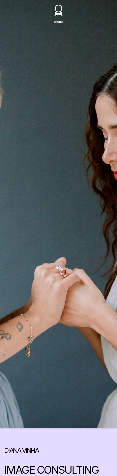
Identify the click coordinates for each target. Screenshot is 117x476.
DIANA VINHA (21, 450)
